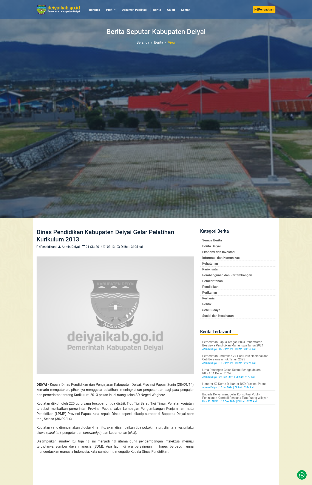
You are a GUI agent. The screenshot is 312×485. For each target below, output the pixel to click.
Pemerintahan (212, 281)
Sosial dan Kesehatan (218, 316)
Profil (109, 9)
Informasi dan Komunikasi (221, 258)
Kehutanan (210, 263)
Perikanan (209, 292)
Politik (207, 304)
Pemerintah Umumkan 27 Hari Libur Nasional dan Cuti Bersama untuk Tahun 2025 (235, 357)
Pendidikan (210, 287)
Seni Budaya (211, 310)
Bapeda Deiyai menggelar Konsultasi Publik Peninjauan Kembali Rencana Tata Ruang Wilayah (235, 396)
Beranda (96, 9)
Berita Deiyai (211, 246)
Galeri (171, 9)
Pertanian (209, 298)
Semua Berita (212, 240)
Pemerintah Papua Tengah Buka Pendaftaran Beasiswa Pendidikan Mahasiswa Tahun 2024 (232, 343)
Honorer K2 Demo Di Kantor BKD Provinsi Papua (234, 384)
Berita (157, 9)
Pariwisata (210, 269)
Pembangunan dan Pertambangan (227, 275)
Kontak (185, 9)
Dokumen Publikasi (134, 9)
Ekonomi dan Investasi (218, 252)
